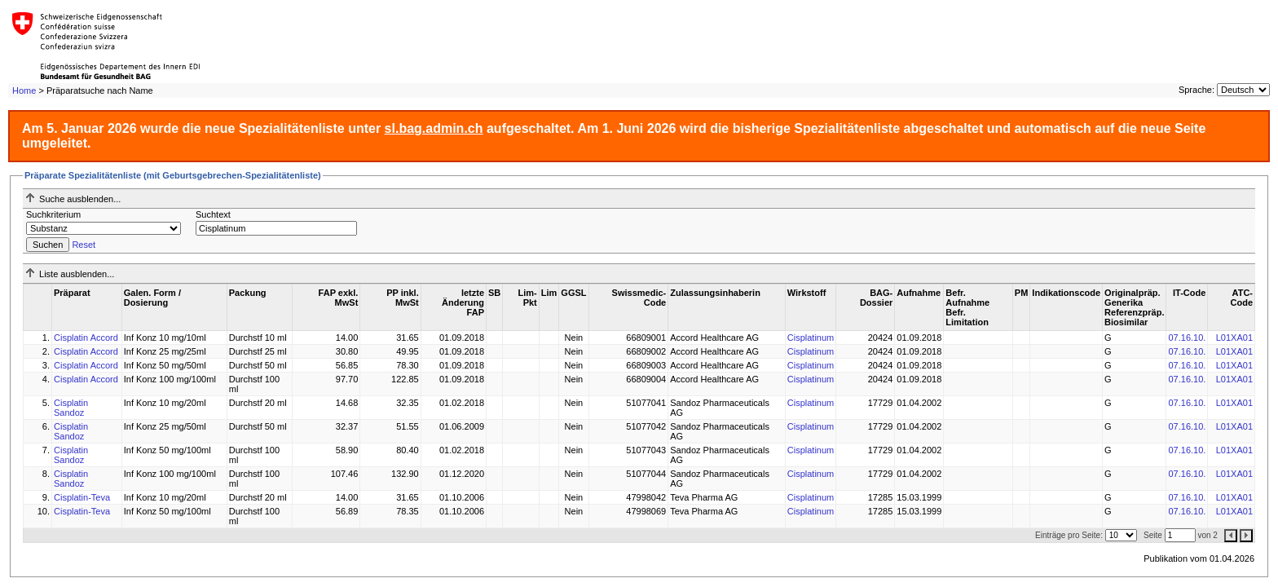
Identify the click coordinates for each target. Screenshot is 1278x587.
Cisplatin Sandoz (71, 407)
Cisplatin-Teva (82, 497)
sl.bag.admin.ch (434, 128)
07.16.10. (1186, 337)
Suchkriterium (53, 214)
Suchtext (213, 214)
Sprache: (1196, 90)
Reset (83, 244)
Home (24, 90)
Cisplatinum (810, 337)
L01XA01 (1234, 337)
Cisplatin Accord (86, 337)
